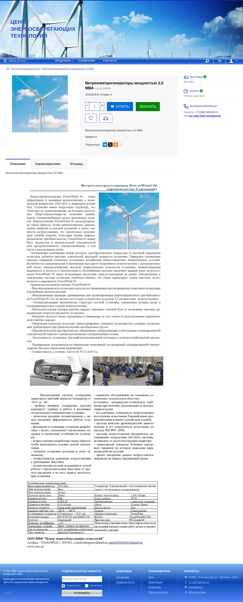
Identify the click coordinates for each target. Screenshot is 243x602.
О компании (86, 60)
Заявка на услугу (125, 582)
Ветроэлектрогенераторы (26, 68)
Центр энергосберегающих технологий (38, 29)
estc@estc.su (196, 587)
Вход (151, 577)
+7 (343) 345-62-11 (199, 582)
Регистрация (155, 582)
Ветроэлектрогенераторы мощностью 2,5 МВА (68, 68)
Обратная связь (195, 592)
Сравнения (154, 587)
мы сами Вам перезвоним (205, 115)
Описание (18, 164)
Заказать (147, 107)
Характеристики (47, 164)
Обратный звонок (158, 592)
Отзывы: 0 (106, 94)
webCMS (8, 593)
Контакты (110, 60)
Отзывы (76, 164)
